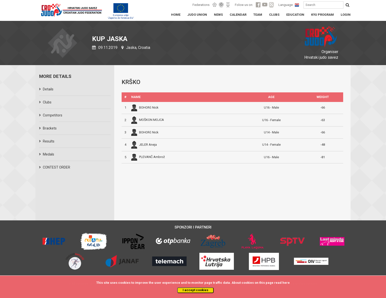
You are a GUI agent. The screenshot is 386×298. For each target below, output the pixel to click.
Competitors (52, 115)
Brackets (50, 128)
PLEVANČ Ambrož (148, 157)
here (286, 282)
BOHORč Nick (145, 107)
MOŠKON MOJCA (147, 120)
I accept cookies (195, 290)
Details (48, 89)
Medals (48, 154)
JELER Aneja (144, 144)
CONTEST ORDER (56, 167)
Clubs (47, 102)
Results (48, 141)
